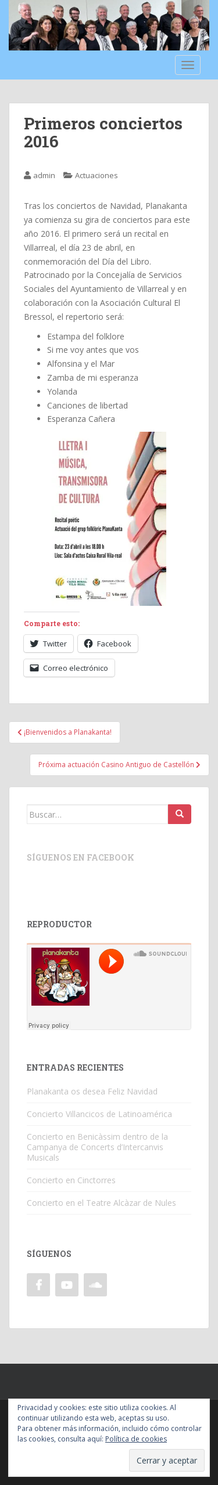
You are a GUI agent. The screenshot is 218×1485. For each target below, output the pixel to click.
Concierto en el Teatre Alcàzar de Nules (101, 1202)
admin (44, 175)
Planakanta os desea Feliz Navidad (92, 1091)
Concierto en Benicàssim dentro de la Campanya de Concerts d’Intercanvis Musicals (97, 1147)
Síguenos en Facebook (80, 857)
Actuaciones (96, 175)
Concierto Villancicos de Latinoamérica (99, 1113)
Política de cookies (136, 1439)
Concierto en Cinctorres (71, 1180)
